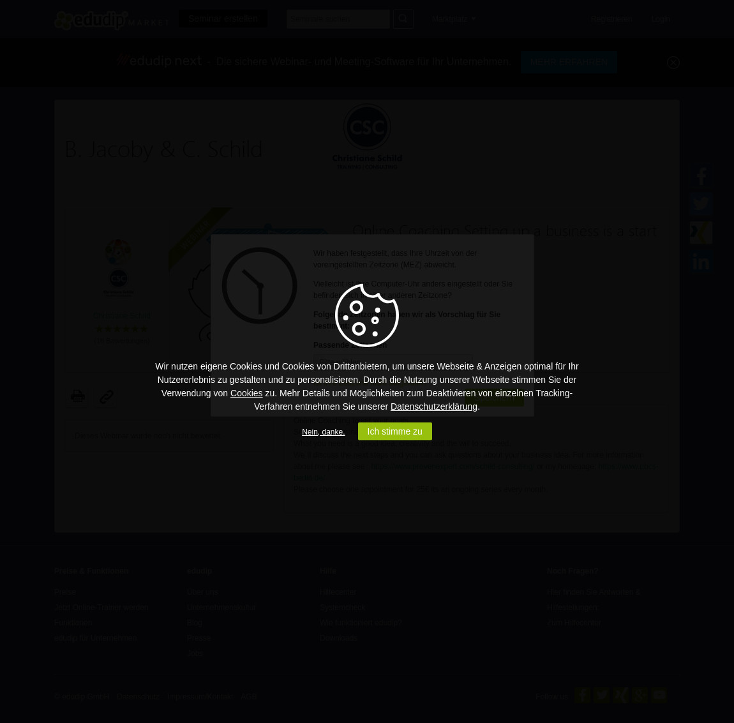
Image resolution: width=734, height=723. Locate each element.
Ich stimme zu (395, 431)
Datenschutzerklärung (434, 406)
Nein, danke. (323, 432)
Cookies (246, 393)
